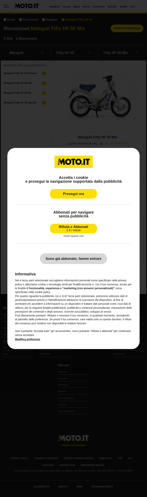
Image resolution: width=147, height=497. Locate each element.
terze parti (74, 296)
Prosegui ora (73, 194)
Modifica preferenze (27, 339)
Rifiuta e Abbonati (73, 228)
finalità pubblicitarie (54, 307)
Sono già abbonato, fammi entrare (73, 259)
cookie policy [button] (42, 292)
